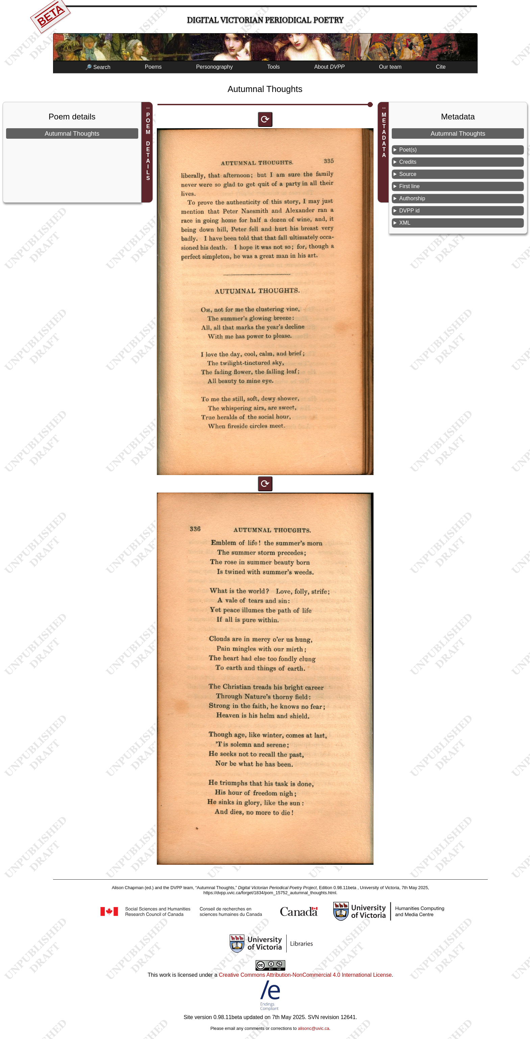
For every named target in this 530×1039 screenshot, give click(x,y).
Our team (390, 67)
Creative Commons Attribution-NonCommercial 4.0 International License (305, 975)
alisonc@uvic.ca (313, 1028)
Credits (407, 162)
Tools (273, 67)
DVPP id (409, 210)
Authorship (412, 198)
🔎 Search (98, 67)
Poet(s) (408, 150)
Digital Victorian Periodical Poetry (265, 20)
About (329, 67)
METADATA (384, 135)
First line (409, 186)
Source (407, 174)
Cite (440, 67)
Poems (153, 67)
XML (404, 223)
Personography (214, 67)
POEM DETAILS (148, 146)
